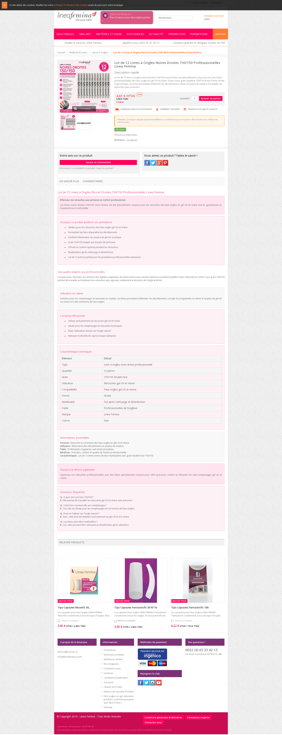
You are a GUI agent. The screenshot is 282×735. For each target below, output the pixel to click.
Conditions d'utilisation (116, 678)
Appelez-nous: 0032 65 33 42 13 (141, 43)
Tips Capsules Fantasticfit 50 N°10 (135, 608)
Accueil (61, 53)
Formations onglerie (198, 718)
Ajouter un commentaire (98, 162)
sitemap (108, 707)
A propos (108, 683)
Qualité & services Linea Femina (82, 43)
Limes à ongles (100, 53)
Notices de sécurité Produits (119, 692)
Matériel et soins (78, 53)
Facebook (147, 163)
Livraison (108, 673)
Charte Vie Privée (113, 687)
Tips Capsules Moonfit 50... (74, 608)
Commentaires (93, 181)
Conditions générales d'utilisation (163, 718)
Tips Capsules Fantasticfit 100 (189, 608)
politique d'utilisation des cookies (71, 5)
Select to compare (70, 621)
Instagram (153, 683)
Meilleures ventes (113, 660)
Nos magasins (111, 664)
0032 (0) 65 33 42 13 (201, 650)
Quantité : (185, 98)
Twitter (153, 163)
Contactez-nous (112, 669)
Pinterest (165, 163)
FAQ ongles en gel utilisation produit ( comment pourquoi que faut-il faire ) (119, 700)
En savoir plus (69, 181)
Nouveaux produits (114, 655)
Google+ (159, 163)
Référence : (120, 140)
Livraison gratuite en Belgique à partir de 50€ (199, 43)
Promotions (110, 650)
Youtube (159, 683)
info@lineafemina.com (70, 657)
